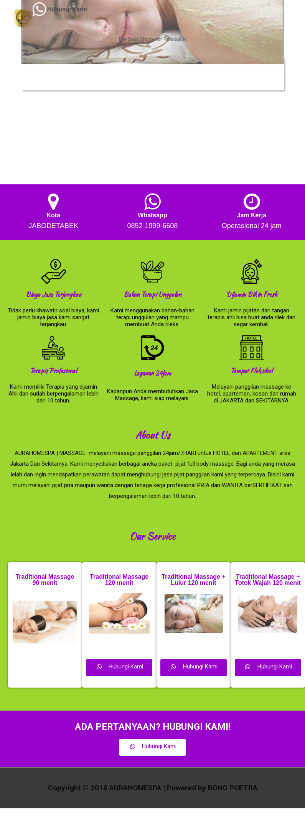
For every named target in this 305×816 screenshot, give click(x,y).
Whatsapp (152, 215)
